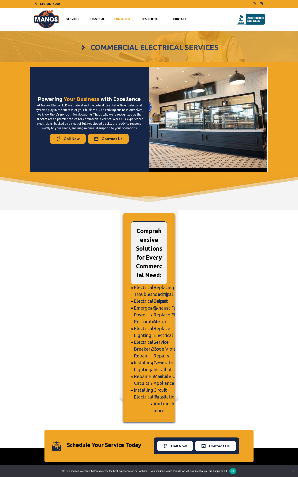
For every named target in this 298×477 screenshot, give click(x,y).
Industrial (97, 19)
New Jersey (208, 432)
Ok (233, 471)
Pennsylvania (209, 425)
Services (72, 19)
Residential (155, 19)
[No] (293, 471)
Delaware (206, 440)
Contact (179, 19)
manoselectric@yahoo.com (63, 430)
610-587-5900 (50, 4)
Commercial (123, 19)
